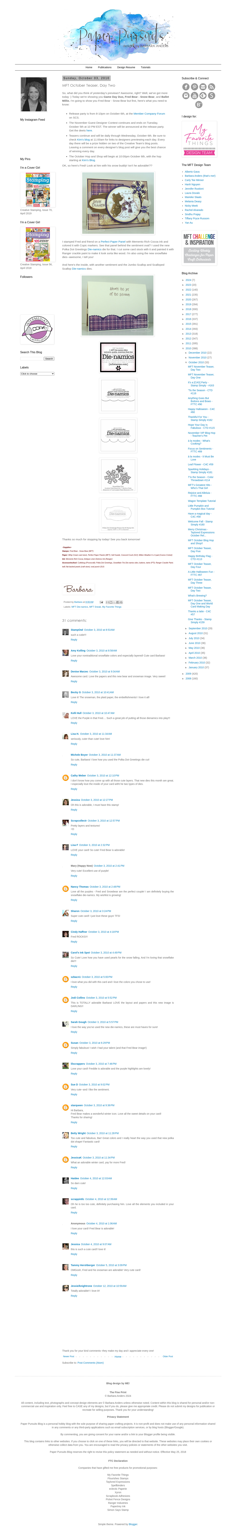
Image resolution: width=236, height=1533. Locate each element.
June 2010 (195, 643)
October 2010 (197, 362)
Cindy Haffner (79, 931)
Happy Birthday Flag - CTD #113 (200, 558)
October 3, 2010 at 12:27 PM (97, 799)
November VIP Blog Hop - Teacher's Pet (201, 434)
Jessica (75, 799)
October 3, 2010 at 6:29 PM (95, 1042)
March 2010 (196, 657)
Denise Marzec (79, 671)
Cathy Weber (78, 775)
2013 (189, 333)
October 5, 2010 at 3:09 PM (111, 1265)
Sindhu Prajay (192, 214)
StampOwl (77, 629)
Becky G (76, 692)
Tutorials (145, 67)
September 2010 (198, 628)
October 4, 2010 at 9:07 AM (96, 1244)
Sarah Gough (79, 1022)
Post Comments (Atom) (91, 1362)
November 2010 (198, 357)
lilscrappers (78, 1063)
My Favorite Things (111, 607)
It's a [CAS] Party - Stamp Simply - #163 (201, 384)
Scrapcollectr (79, 820)
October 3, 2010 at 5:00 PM (97, 977)
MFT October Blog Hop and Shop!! (201, 542)
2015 (189, 323)
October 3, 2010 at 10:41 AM (98, 692)
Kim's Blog (88, 160)
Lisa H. (75, 733)
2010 (189, 348)
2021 (189, 294)
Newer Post (68, 1356)
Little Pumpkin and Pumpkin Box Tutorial (201, 507)
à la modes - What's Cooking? (199, 442)
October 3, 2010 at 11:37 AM (105, 754)
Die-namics (95, 249)
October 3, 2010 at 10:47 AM (98, 713)
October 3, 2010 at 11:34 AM (96, 733)
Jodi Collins (78, 997)
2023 (189, 284)
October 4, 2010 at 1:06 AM (101, 1223)
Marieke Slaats (193, 197)
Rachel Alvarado (194, 210)
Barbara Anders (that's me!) (200, 175)
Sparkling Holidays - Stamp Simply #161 (200, 471)
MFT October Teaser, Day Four (199, 565)
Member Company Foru (148, 113)
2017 (189, 314)
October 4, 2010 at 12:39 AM (101, 1199)
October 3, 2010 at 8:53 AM (99, 629)
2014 (189, 328)
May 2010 (194, 647)
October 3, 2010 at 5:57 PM (103, 1022)
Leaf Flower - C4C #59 (200, 464)
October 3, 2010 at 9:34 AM (104, 671)
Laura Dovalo (192, 193)
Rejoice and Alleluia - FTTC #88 (199, 494)
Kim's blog (83, 139)
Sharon (75, 911)
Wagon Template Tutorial (202, 500)
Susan (74, 1042)
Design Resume (126, 67)
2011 (189, 343)
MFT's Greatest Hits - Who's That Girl (200, 486)
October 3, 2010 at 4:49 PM (106, 952)
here (89, 130)
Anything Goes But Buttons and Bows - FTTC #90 (200, 401)
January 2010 (197, 667)
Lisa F (74, 845)
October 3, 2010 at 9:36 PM (99, 1105)
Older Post (168, 1356)
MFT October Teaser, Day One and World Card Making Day (200, 603)
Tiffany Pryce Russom (197, 218)
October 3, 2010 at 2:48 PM (105, 886)
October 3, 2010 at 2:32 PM (94, 845)
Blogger (133, 1524)
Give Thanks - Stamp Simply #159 (199, 621)
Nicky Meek (191, 205)
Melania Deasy (193, 201)
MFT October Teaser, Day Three (199, 581)
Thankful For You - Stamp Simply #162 (200, 418)
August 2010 (196, 633)
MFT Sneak (95, 607)
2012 (189, 338)
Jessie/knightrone (81, 1286)
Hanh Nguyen (192, 184)
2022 (189, 289)
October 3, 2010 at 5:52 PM (101, 997)
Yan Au (189, 222)
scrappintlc (77, 1199)
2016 (189, 319)
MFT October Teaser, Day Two (199, 589)
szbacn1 (76, 977)
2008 (189, 678)
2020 (189, 299)
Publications (105, 67)
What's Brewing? (197, 595)
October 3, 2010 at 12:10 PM (103, 775)
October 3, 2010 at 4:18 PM (103, 931)
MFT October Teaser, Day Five (199, 550)
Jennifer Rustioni (194, 188)
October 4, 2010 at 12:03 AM (96, 1178)
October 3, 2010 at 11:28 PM (103, 1133)
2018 (189, 309)
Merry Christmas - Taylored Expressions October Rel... (201, 532)
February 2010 (197, 662)
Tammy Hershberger (83, 1265)
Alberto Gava (192, 171)
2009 (189, 673)
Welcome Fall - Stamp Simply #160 (200, 523)
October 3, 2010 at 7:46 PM (101, 1063)
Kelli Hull (76, 713)
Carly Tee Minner (194, 180)
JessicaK (76, 1157)
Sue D (74, 1084)
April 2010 (195, 652)
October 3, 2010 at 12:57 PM (104, 820)
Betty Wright (78, 1133)
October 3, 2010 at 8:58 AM (102, 650)
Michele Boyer (79, 754)
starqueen (77, 1105)
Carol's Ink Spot (80, 952)
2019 (189, 304)
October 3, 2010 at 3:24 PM (96, 911)
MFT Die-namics (80, 607)
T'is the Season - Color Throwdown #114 (200, 479)
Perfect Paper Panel (113, 241)
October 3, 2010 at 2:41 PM (109, 865)
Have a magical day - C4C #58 (200, 515)
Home (89, 67)
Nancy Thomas (80, 886)
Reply (74, 639)
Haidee (75, 1178)
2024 (189, 280)
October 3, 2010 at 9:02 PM (94, 1084)
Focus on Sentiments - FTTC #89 (200, 450)
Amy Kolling (78, 650)
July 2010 (194, 638)
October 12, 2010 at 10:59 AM (110, 1286)
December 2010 (198, 352)
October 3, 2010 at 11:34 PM (99, 1157)
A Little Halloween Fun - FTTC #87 (201, 573)
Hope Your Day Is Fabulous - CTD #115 (201, 426)
